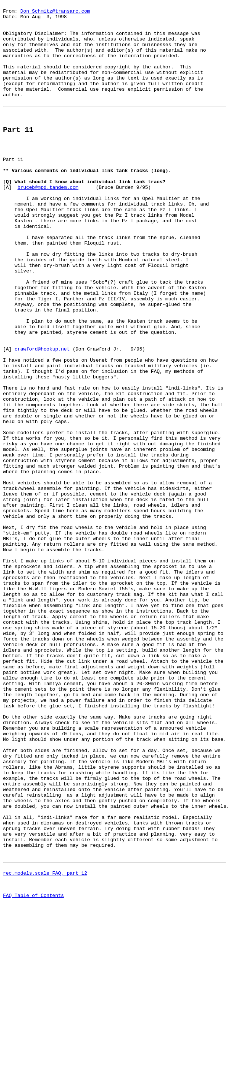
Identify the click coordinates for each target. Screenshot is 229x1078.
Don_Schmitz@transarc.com (55, 13)
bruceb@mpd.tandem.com (47, 221)
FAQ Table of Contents (33, 1069)
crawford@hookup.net (42, 415)
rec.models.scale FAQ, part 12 (45, 1043)
